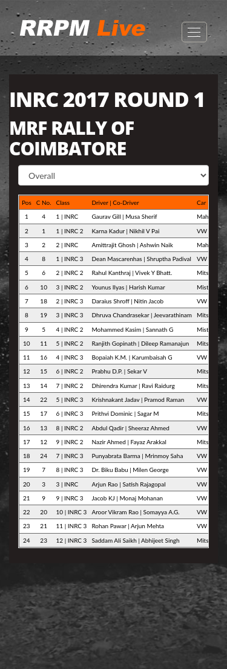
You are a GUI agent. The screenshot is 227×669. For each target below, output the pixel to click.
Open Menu (194, 32)
